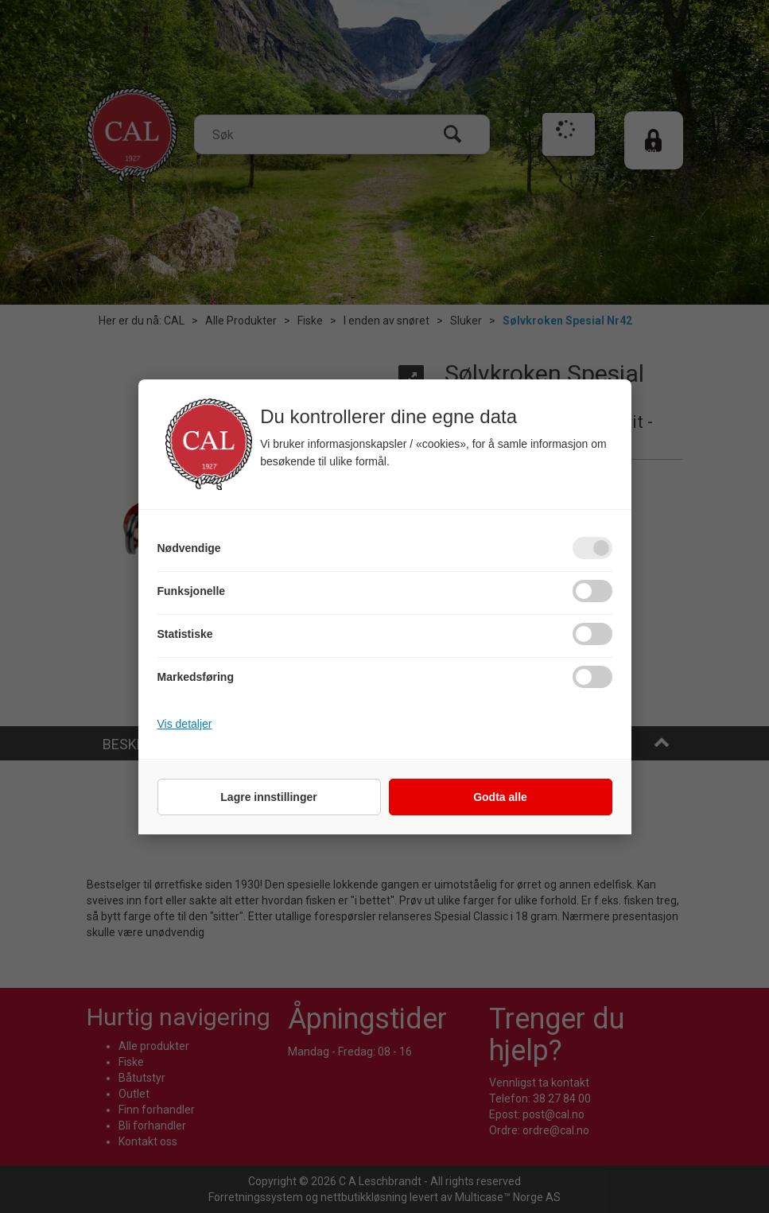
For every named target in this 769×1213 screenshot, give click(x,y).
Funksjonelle (191, 591)
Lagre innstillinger (268, 797)
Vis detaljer (184, 723)
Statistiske (185, 634)
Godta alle (500, 797)
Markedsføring (195, 677)
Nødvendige (189, 548)
